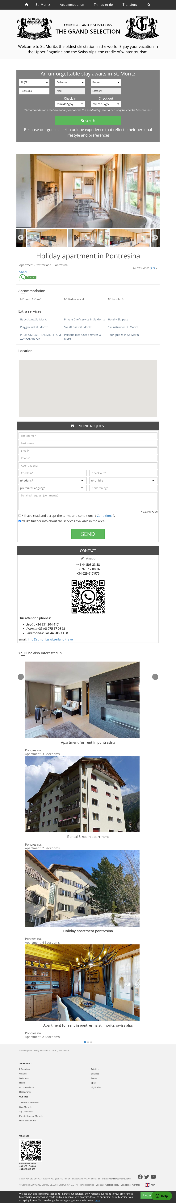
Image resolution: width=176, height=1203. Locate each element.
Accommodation (73, 4)
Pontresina (60, 265)
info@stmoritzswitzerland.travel (50, 639)
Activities (95, 1069)
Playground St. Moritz (34, 327)
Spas (93, 1083)
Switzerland (44, 265)
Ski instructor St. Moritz (123, 327)
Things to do (105, 4)
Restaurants (25, 1092)
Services (95, 1074)
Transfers (131, 4)
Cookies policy (112, 1185)
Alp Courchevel (26, 1111)
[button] (88, 384)
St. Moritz (44, 4)
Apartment (26, 265)
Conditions (105, 515)
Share (23, 272)
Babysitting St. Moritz (34, 319)
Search (88, 120)
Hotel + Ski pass (118, 319)
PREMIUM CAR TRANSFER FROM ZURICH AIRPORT (40, 336)
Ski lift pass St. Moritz (78, 327)
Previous (20, 238)
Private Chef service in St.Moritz (84, 319)
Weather (23, 1074)
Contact (136, 1185)
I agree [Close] (147, 1195)
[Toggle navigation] (150, 5)
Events (94, 1078)
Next (155, 238)
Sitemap (100, 1185)
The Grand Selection (29, 1102)
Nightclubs (96, 1087)
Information (24, 1069)
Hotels (22, 1083)
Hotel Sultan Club (27, 1120)
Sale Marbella (25, 1107)
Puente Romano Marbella (31, 1116)
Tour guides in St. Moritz (124, 335)
